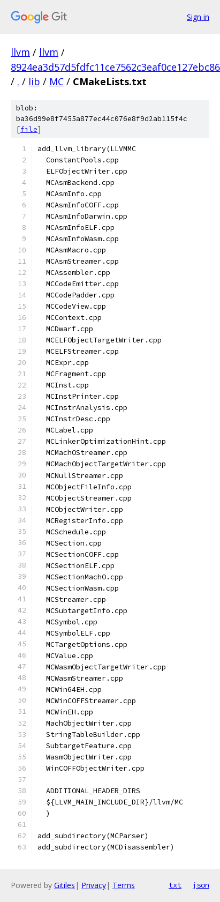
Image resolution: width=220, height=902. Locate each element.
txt (175, 885)
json (200, 885)
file (28, 129)
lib (34, 81)
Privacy (93, 885)
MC (56, 81)
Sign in (198, 17)
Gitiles (64, 885)
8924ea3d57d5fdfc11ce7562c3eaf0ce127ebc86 (115, 67)
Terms (123, 885)
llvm (20, 52)
